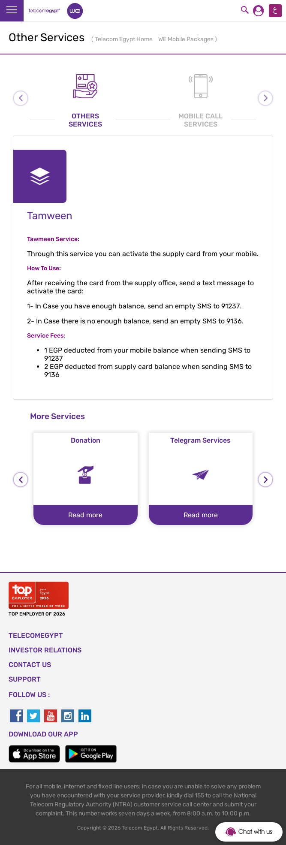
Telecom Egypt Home (124, 39)
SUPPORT (25, 679)
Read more (85, 515)
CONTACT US (30, 665)
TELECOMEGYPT (36, 635)
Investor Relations (45, 650)
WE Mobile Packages (186, 39)
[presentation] (20, 479)
